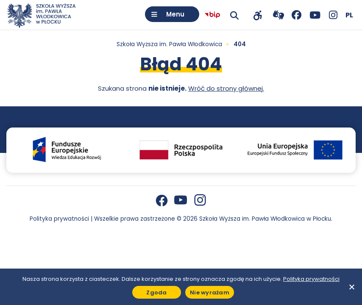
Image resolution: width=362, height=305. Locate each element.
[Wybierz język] (349, 15)
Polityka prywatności (59, 219)
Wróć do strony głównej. (226, 88)
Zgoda (156, 292)
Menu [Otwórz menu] (175, 14)
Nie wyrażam (209, 292)
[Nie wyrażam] (351, 287)
